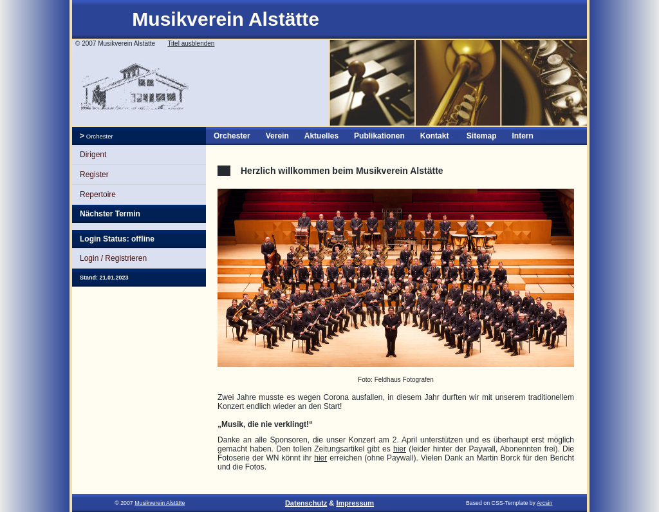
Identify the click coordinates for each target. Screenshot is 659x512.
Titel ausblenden (190, 43)
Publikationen (379, 135)
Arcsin (544, 503)
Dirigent (93, 154)
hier (399, 448)
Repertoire (98, 194)
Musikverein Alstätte (225, 19)
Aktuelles (321, 135)
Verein (277, 135)
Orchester (98, 136)
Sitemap (482, 135)
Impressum (355, 503)
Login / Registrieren (113, 258)
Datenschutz (306, 503)
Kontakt (434, 135)
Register (94, 174)
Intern (522, 135)
